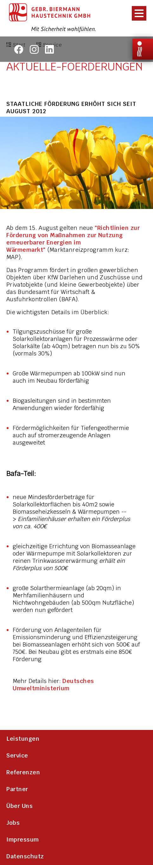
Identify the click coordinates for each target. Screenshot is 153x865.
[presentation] (137, 13)
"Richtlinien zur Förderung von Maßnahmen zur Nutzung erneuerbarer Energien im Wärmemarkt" (73, 238)
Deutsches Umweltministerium (53, 684)
